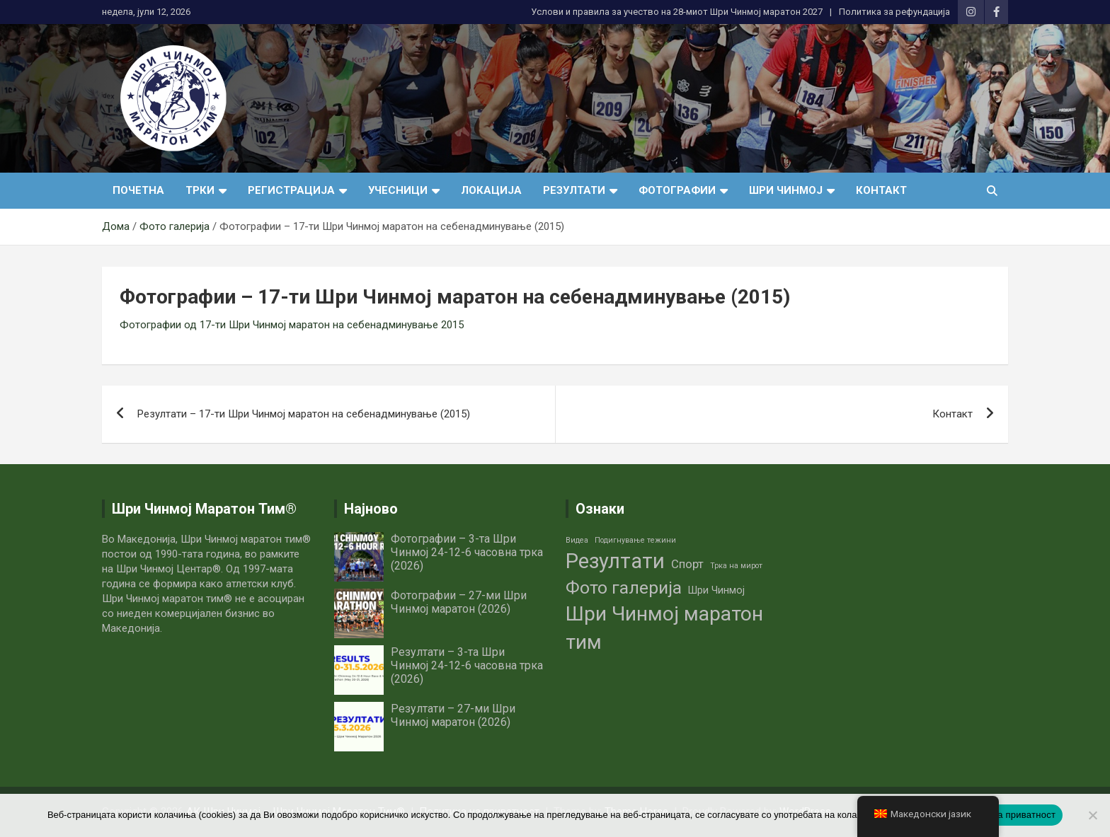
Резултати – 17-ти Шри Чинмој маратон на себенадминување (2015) (303, 414)
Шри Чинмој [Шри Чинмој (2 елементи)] (716, 590)
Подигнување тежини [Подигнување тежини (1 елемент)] (635, 540)
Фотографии (677, 190)
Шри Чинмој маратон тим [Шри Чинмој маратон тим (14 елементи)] (664, 628)
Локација (491, 190)
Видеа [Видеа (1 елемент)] (577, 540)
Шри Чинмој (786, 190)
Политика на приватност (1001, 814)
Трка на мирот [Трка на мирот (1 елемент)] (736, 565)
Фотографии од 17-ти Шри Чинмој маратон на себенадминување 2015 (292, 324)
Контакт (881, 190)
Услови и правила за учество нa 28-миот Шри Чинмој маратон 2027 (677, 11)
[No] (1092, 815)
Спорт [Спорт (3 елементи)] (687, 564)
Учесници (398, 190)
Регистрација (291, 190)
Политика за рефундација (894, 11)
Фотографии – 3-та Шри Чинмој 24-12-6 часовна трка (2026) (467, 552)
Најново (371, 508)
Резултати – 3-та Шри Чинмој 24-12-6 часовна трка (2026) (467, 665)
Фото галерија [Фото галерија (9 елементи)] (624, 587)
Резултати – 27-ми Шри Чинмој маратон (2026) (453, 715)
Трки (199, 190)
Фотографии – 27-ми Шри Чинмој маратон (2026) (459, 602)
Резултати (574, 190)
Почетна (138, 190)
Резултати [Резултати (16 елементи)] (615, 561)
